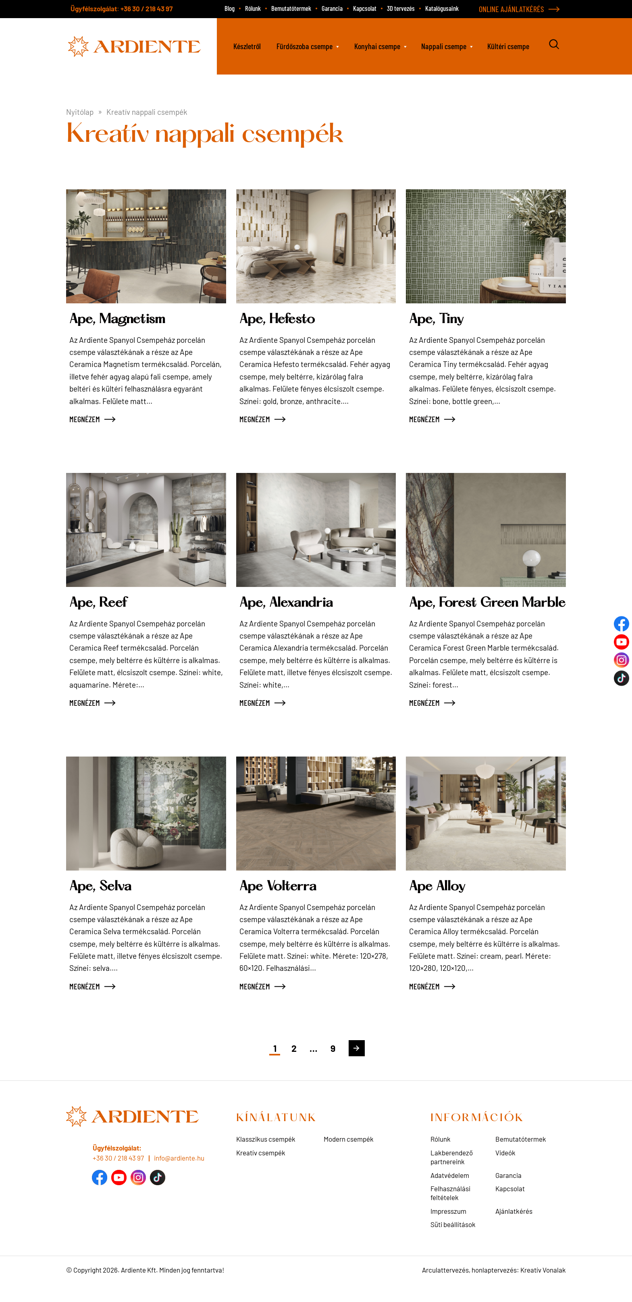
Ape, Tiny (437, 319)
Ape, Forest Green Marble (466, 611)
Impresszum (448, 1226)
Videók (505, 1168)
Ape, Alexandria (288, 603)
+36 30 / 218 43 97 (147, 8)
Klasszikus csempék (265, 1155)
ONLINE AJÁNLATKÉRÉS (511, 9)
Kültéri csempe (508, 46)
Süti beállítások (453, 1240)
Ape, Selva (102, 902)
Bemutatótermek (291, 8)
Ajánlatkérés (513, 1226)
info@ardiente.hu (179, 1173)
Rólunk (253, 8)
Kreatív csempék (260, 1168)
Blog (230, 8)
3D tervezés (401, 8)
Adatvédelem (449, 1190)
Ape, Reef (100, 603)
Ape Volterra (279, 902)
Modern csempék (349, 1155)
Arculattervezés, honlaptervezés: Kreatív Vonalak (494, 1285)
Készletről (247, 46)
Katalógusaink (442, 8)
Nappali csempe (443, 46)
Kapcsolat (364, 8)
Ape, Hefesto (280, 319)
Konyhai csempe (377, 46)
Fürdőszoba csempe (304, 46)
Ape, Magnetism (120, 319)
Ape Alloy (438, 902)
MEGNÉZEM (84, 419)
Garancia (332, 8)
